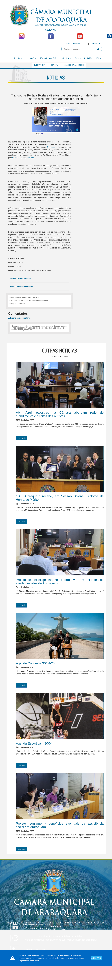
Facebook (16, 158)
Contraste (95, 44)
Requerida (50, 147)
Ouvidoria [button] (55, 65)
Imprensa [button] (66, 59)
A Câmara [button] (19, 59)
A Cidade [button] (32, 59)
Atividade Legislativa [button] (49, 59)
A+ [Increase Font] (85, 44)
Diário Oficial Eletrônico (74, 65)
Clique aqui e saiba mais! (29, 961)
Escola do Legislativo (83, 59)
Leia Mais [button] (22, 438)
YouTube (30, 158)
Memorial (99, 59)
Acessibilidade (73, 44)
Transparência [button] (40, 65)
